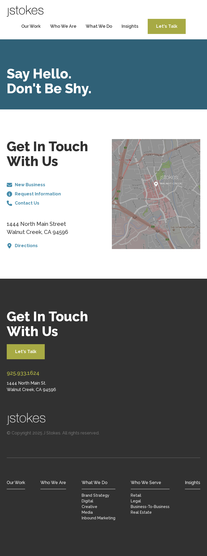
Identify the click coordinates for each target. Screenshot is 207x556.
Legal (136, 501)
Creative (89, 507)
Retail (136, 495)
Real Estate (141, 512)
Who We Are (63, 26)
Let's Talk (166, 26)
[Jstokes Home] (103, 419)
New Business (26, 185)
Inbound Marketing (98, 518)
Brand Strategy (95, 495)
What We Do (99, 26)
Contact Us (23, 203)
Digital (87, 501)
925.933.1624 (23, 373)
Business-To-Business (150, 507)
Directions (22, 245)
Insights (130, 26)
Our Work (31, 26)
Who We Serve (146, 482)
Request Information (34, 194)
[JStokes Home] (25, 11)
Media (87, 512)
